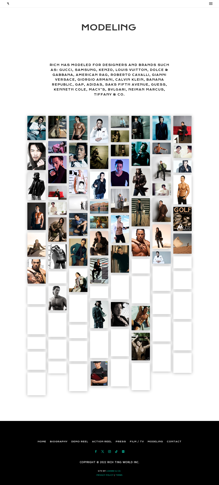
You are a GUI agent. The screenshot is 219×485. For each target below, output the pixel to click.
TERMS (119, 475)
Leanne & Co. (113, 471)
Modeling (155, 441)
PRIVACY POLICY (104, 475)
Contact (174, 441)
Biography (59, 441)
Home (42, 441)
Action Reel (102, 441)
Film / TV (137, 441)
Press (121, 441)
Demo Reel (79, 441)
